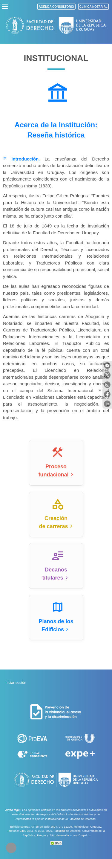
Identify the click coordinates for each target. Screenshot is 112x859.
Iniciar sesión (15, 683)
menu (5, 6)
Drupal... (84, 835)
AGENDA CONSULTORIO (56, 6)
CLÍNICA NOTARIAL (93, 6)
